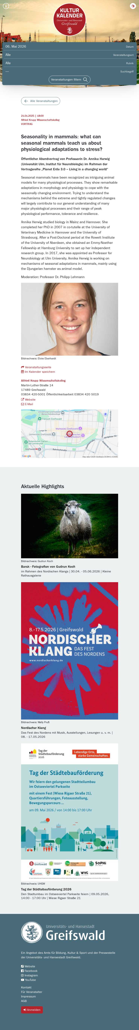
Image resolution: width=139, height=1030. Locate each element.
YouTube (28, 979)
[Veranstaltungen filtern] (69, 80)
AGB (24, 1001)
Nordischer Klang (33, 728)
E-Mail (27, 404)
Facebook (29, 970)
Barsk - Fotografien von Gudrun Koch (48, 566)
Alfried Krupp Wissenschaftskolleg (40, 120)
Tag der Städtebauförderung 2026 (46, 889)
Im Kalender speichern (38, 371)
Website (28, 399)
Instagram (29, 975)
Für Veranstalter (31, 991)
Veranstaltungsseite (36, 367)
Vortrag (27, 124)
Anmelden (32, 1009)
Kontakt (26, 987)
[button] (133, 6)
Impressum (28, 996)
